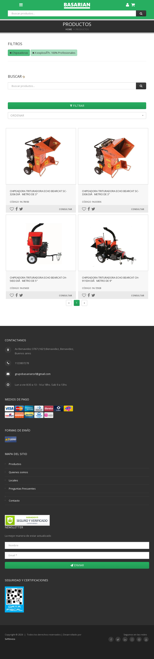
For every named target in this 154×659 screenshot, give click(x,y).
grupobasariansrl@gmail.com (33, 374)
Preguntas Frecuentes (22, 488)
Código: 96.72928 (91, 288)
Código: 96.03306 (91, 201)
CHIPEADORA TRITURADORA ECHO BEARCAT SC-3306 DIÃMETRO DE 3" (110, 192)
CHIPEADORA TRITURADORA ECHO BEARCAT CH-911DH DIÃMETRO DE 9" (110, 279)
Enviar (77, 565)
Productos (15, 464)
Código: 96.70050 (19, 201)
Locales (13, 480)
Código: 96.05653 (19, 288)
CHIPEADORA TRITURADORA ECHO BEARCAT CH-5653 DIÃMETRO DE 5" (38, 279)
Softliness (10, 638)
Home (69, 29)
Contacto (14, 500)
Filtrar (77, 106)
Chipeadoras (19, 53)
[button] (77, 115)
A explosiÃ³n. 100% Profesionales (53, 53)
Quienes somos (18, 472)
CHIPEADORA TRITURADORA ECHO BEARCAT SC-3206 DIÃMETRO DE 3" (38, 192)
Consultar (65, 209)
